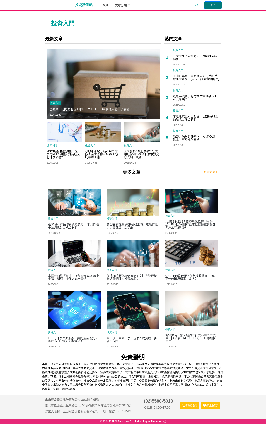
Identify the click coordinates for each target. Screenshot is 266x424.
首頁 (105, 5)
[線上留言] (210, 405)
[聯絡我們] (189, 405)
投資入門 (55, 102)
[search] (196, 5)
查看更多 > (211, 172)
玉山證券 (58, 5)
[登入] (213, 5)
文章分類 (122, 5)
